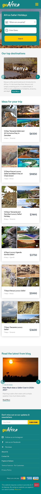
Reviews (7, 447)
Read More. (16, 91)
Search (20, 39)
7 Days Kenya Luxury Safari (14, 290)
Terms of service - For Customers (13, 465)
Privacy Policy (6, 470)
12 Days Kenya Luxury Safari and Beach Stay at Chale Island (13, 173)
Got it (36, 485)
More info (18, 489)
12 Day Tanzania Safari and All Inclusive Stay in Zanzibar (14, 133)
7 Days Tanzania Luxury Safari (13, 328)
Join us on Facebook (11, 442)
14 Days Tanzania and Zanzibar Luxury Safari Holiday (13, 214)
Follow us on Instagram (12, 437)
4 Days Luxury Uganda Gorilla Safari (13, 253)
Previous (3, 77)
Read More (6, 400)
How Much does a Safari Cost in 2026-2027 (18, 388)
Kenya (20, 68)
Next (38, 77)
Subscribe (33, 422)
